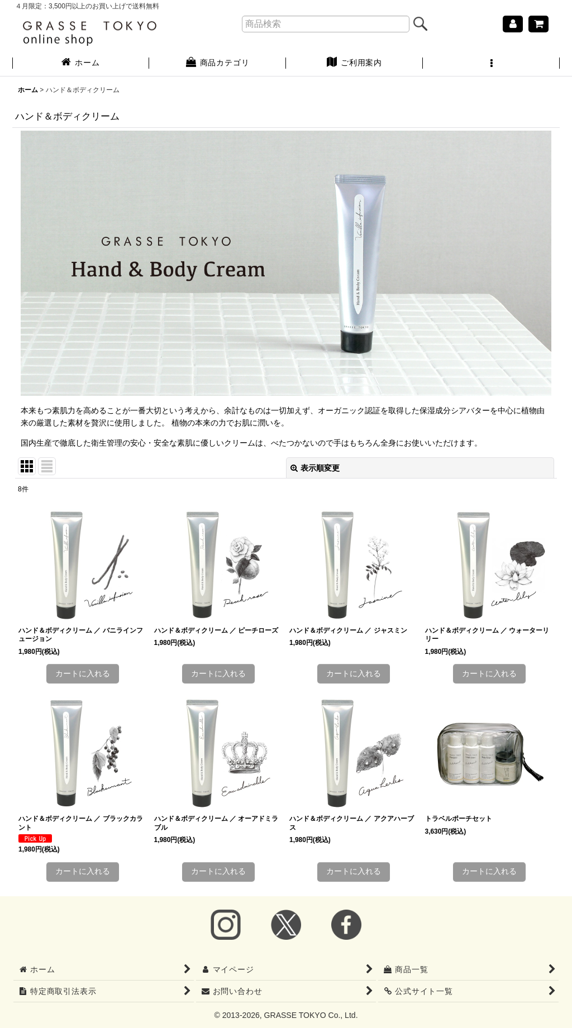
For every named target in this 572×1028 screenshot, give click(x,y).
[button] (491, 63)
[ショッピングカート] (538, 24)
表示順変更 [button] (315, 467)
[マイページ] (513, 24)
